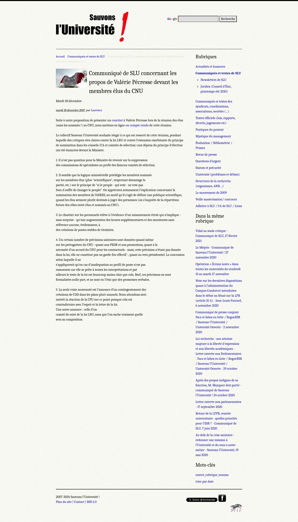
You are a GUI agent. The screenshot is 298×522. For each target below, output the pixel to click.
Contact (79, 502)
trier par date (205, 481)
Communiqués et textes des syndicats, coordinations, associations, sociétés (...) (214, 106)
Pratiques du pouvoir (210, 130)
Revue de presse (206, 154)
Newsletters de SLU (213, 80)
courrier (117, 120)
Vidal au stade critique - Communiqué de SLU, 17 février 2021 (216, 236)
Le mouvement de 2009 (211, 193)
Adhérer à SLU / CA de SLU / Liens (219, 206)
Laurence (96, 110)
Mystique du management (213, 136)
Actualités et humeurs (210, 66)
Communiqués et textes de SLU (86, 56)
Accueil (60, 56)
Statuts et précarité (208, 168)
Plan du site (64, 502)
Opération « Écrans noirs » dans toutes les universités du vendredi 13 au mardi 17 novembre (218, 269)
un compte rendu (137, 125)
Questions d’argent (208, 161)
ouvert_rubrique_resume (212, 475)
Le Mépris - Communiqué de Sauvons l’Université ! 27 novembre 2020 (215, 252)
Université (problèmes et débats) (218, 174)
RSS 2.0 (92, 502)
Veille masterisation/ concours (216, 199)
